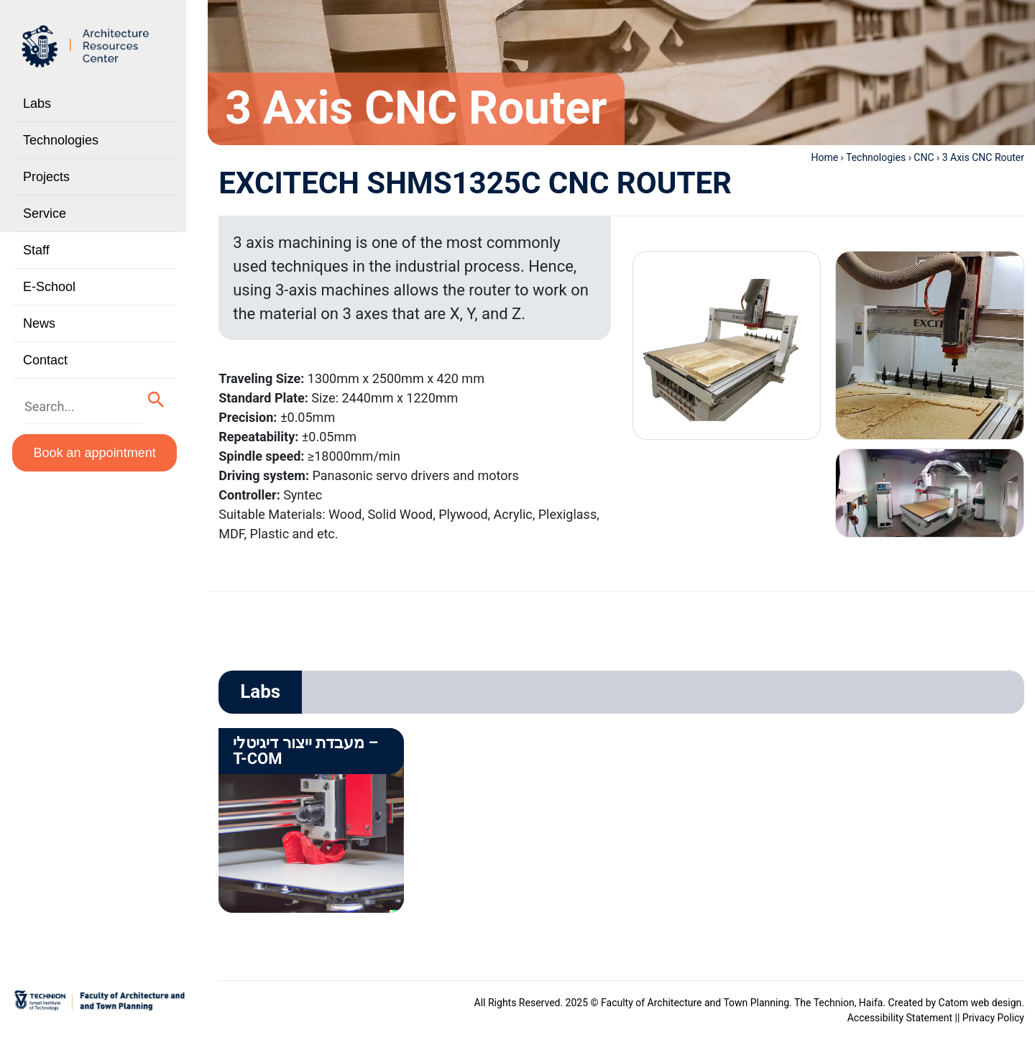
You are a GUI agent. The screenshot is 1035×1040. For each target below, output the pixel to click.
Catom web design (980, 1002)
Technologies (60, 140)
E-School (49, 287)
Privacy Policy (993, 1017)
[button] (156, 400)
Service (44, 213)
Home (824, 157)
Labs (37, 103)
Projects (46, 177)
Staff (36, 250)
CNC (924, 157)
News (39, 323)
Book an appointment (95, 453)
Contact (45, 360)
